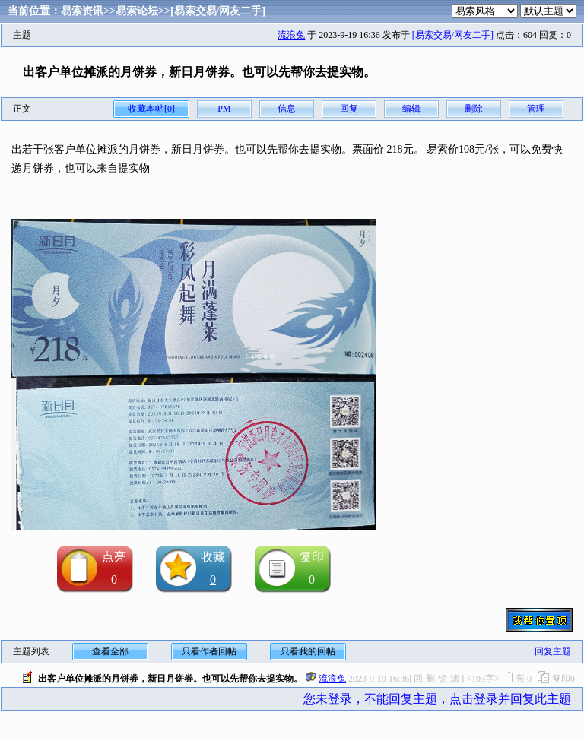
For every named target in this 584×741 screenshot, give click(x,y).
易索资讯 (82, 11)
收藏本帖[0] (151, 108)
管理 (536, 108)
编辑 (411, 108)
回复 (349, 108)
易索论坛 (137, 11)
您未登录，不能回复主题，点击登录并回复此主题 (437, 698)
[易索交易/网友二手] (217, 11)
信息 (287, 108)
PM (223, 108)
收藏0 (213, 568)
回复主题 (553, 651)
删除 (474, 108)
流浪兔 (291, 35)
